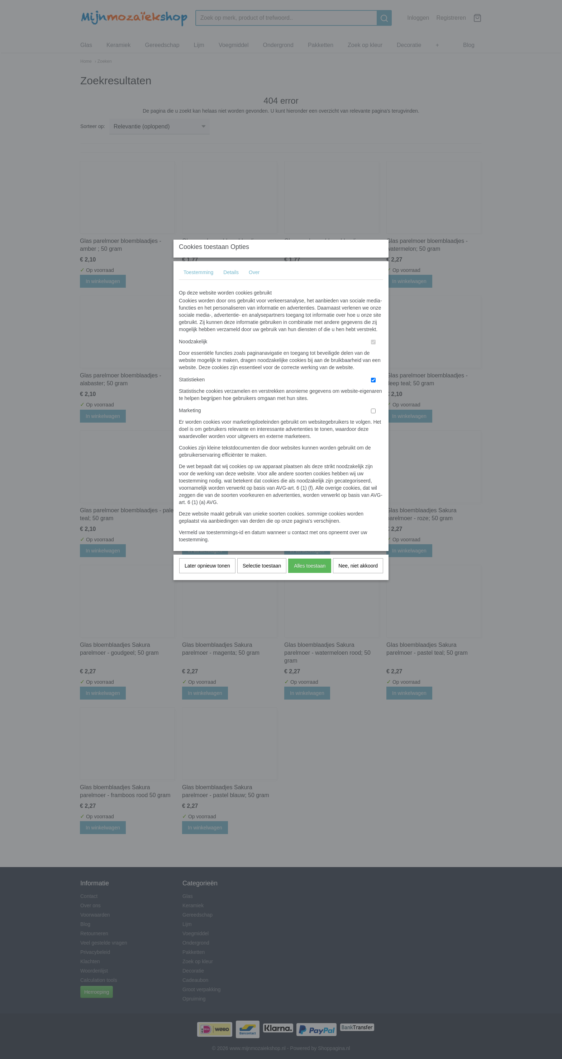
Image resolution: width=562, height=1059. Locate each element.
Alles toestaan (309, 580)
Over (254, 286)
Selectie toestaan (262, 580)
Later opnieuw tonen (207, 580)
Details (231, 286)
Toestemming (198, 286)
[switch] (373, 356)
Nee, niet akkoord (358, 580)
